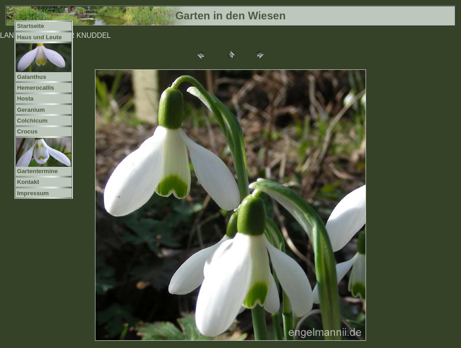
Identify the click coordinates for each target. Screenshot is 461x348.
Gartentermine (37, 171)
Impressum (33, 193)
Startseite (30, 26)
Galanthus (31, 76)
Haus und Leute (39, 37)
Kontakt (28, 182)
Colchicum (32, 120)
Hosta (25, 98)
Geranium (31, 109)
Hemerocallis (35, 87)
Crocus (27, 131)
